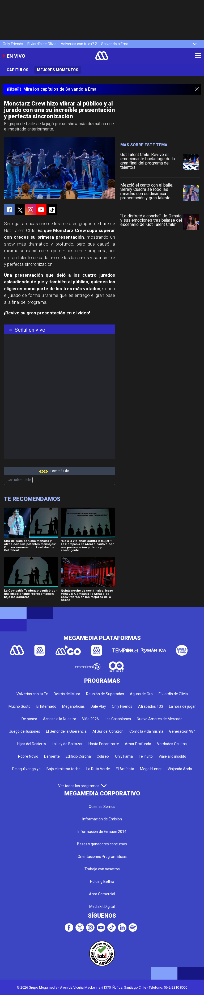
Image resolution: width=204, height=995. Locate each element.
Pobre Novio (28, 756)
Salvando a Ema (114, 44)
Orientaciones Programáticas (102, 856)
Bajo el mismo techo (63, 769)
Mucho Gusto (19, 706)
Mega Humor (151, 769)
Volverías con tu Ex (32, 694)
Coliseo (103, 756)
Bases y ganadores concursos (102, 844)
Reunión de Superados (105, 694)
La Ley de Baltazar (67, 744)
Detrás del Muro (67, 694)
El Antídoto (125, 769)
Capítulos (17, 70)
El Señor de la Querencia (66, 731)
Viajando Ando (180, 769)
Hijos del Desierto (31, 744)
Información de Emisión (102, 819)
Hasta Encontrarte (103, 744)
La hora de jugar (182, 706)
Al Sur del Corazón (108, 731)
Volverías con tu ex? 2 (79, 44)
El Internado (46, 706)
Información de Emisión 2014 (102, 831)
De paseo (29, 719)
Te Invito (146, 756)
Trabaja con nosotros (102, 869)
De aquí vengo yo (26, 769)
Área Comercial (102, 894)
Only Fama (124, 756)
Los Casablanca (118, 719)
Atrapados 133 (150, 706)
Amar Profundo (138, 744)
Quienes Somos (102, 806)
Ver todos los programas (82, 786)
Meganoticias (73, 706)
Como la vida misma (146, 731)
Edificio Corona (78, 756)
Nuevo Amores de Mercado (159, 719)
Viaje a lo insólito (172, 756)
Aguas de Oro (141, 694)
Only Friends (13, 44)
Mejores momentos (57, 70)
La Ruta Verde (98, 769)
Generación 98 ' (182, 731)
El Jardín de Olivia (42, 44)
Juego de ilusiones (24, 731)
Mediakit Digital (102, 906)
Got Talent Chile (19, 480)
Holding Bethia (102, 881)
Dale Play (98, 706)
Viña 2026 (90, 719)
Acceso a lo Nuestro (59, 719)
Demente (52, 756)
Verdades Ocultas (172, 744)
